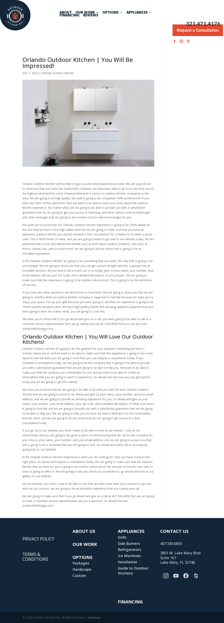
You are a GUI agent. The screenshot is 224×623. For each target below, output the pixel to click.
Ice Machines (129, 555)
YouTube (176, 578)
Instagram (166, 578)
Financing (69, 15)
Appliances (137, 12)
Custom (79, 575)
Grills (122, 537)
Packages (81, 563)
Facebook (186, 578)
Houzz (196, 578)
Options (111, 12)
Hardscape (82, 569)
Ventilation (127, 561)
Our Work (85, 12)
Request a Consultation (198, 29)
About (66, 12)
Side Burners (129, 543)
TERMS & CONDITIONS (35, 557)
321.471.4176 (203, 23)
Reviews (90, 15)
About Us (84, 531)
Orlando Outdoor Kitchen (57, 73)
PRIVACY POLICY (38, 539)
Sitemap (94, 617)
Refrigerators (129, 549)
